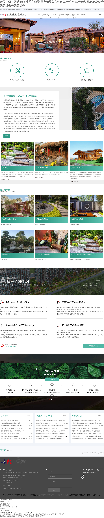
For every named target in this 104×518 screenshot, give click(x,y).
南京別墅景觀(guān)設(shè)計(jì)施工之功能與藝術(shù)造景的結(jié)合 (55, 436)
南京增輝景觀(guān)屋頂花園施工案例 (11, 423)
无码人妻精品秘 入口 (31, 516)
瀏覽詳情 (7, 135)
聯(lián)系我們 (4, 510)
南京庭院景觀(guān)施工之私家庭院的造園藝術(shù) (50, 438)
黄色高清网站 (42, 516)
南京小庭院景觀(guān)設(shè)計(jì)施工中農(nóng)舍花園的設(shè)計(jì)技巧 (56, 433)
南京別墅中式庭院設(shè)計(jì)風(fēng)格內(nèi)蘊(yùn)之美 (87, 428)
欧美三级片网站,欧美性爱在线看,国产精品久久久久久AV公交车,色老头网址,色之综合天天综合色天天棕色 (32, 514)
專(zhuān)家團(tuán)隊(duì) (75, 18)
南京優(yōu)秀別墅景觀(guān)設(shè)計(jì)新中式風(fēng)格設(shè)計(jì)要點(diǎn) (58, 425)
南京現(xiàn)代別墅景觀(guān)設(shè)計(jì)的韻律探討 (50, 420)
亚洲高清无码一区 (18, 516)
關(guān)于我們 (50, 16)
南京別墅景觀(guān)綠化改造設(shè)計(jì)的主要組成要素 (87, 423)
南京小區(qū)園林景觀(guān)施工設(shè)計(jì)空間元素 (50, 431)
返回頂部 (102, 453)
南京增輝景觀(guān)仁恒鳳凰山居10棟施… (12, 425)
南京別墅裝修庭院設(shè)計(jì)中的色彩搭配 (48, 423)
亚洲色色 (3, 516)
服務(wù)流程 (52, 373)
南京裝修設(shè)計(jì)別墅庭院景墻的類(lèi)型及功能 (86, 431)
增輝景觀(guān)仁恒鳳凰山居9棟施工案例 (12, 428)
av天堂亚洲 (9, 516)
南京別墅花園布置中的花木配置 (80, 425)
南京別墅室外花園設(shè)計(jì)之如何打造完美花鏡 (85, 438)
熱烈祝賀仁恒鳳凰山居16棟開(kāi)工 (10, 420)
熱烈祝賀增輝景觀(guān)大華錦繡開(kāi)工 (12, 431)
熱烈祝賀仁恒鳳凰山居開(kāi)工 (9, 436)
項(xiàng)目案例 (59, 16)
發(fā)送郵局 (95, 453)
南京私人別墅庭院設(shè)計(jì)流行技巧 (46, 428)
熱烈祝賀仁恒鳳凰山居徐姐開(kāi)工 (10, 433)
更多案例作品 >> (5, 179)
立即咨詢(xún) (93, 346)
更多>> (29, 415)
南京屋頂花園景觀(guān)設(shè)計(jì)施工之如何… (14, 438)
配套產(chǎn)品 (67, 16)
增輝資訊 (83, 15)
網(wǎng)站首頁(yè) (42, 16)
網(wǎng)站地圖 (63, 495)
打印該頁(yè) (87, 453)
